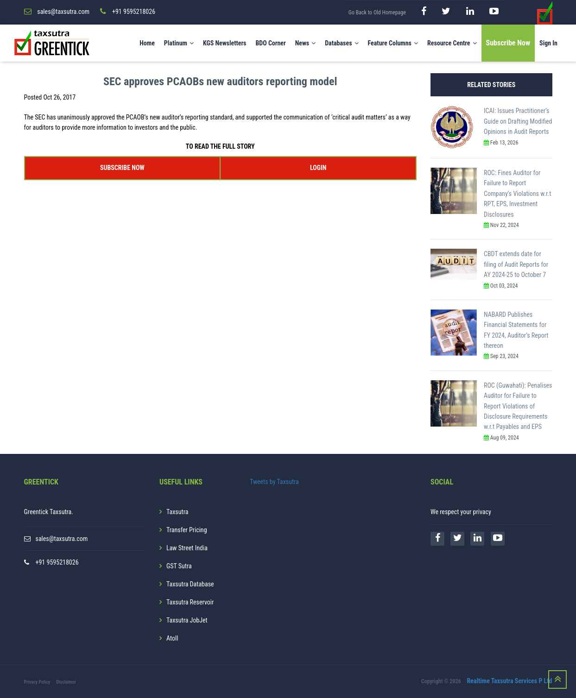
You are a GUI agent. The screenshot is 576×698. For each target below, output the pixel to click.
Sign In (548, 43)
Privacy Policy (37, 681)
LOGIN (318, 167)
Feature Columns (393, 43)
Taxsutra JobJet (187, 619)
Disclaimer (66, 681)
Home (147, 43)
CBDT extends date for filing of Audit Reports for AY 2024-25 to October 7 (516, 264)
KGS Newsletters (225, 43)
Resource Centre (452, 43)
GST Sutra (179, 565)
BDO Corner (270, 43)
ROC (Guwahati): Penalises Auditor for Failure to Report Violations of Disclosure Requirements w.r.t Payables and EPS (518, 405)
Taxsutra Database (190, 583)
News (305, 43)
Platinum (179, 43)
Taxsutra (177, 511)
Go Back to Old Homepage (377, 12)
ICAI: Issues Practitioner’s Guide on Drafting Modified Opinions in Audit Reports (518, 121)
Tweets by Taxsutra (274, 481)
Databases (341, 43)
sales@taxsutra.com (62, 538)
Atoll (172, 637)
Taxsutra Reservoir (190, 601)
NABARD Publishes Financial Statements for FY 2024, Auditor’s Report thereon (516, 329)
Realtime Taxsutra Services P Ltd (509, 681)
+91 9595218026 (57, 562)
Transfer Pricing (186, 529)
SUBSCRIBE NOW (122, 167)
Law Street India (187, 547)
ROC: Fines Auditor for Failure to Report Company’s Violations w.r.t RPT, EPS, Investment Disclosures (517, 193)
